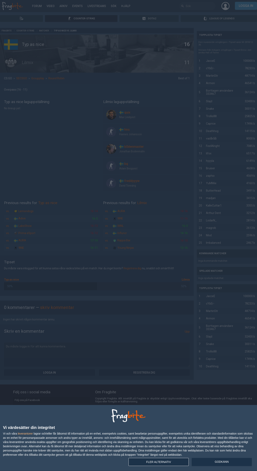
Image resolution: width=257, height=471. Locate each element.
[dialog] (128, 438)
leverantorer (25, 433)
